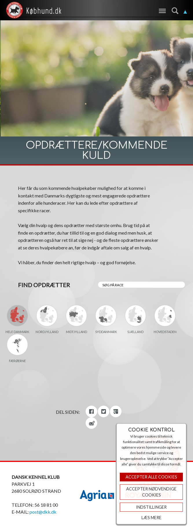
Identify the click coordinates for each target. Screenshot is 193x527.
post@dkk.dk (43, 512)
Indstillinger (151, 507)
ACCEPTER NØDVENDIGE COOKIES (151, 492)
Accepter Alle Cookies (151, 476)
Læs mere (151, 517)
